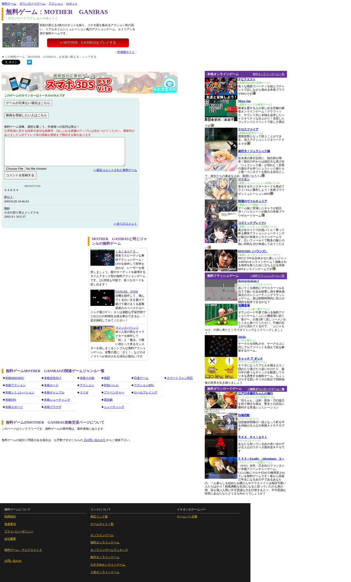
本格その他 (87, 378)
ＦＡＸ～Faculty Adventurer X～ (261, 458)
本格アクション (15, 385)
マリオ (84, 392)
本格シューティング (57, 399)
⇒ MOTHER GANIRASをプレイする (88, 42)
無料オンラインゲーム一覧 (269, 74)
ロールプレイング (145, 392)
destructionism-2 (248, 281)
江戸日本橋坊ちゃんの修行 (255, 393)
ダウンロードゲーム (32, 3)
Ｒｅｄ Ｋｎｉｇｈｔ (252, 437)
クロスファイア (248, 129)
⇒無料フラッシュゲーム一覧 (267, 275)
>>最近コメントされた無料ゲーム (115, 170)
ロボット (72, 3)
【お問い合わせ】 (94, 440)
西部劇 (108, 399)
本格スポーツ (14, 407)
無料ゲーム (9, 3)
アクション (56, 3)
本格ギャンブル (54, 392)
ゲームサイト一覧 (102, 524)
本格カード (51, 385)
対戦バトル (111, 385)
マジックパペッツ (127, 327)
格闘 (107, 378)
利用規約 (10, 516)
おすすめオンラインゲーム (107, 564)
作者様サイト (126, 52)
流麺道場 (244, 305)
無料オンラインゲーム (104, 542)
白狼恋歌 (244, 415)
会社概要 (10, 538)
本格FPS (10, 399)
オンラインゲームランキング (109, 550)
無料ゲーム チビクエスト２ (23, 550)
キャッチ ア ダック (250, 358)
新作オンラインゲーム (104, 557)
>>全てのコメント (125, 223)
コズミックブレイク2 (252, 223)
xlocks (242, 337)
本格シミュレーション (19, 392)
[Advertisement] (43, 270)
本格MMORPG (14, 378)
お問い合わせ (13, 560)
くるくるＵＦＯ (127, 251)
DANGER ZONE (126, 291)
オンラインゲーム (102, 535)
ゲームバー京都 (187, 516)
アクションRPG (144, 385)
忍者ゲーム (141, 378)
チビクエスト (247, 79)
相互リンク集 (99, 516)
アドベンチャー (114, 392)
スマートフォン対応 (180, 378)
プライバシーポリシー (18, 531)
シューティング (114, 407)
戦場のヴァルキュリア (252, 201)
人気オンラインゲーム (104, 572)
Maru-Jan (244, 101)
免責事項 (10, 524)
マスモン (244, 179)
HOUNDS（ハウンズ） (253, 251)
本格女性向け (52, 378)
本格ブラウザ (52, 407)
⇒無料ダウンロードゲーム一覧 (266, 389)
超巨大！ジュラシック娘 (254, 151)
